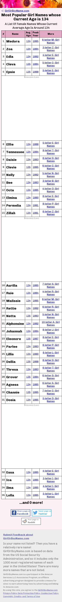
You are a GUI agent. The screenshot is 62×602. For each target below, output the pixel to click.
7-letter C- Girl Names (50, 392)
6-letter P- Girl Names (51, 346)
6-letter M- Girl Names (50, 41)
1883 (35, 159)
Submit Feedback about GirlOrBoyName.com (18, 536)
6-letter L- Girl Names (51, 354)
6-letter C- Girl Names (50, 167)
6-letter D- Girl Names (51, 160)
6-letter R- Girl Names (50, 308)
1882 (35, 56)
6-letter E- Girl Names (51, 198)
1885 (35, 41)
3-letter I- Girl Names (51, 480)
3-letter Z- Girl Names (51, 49)
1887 (35, 338)
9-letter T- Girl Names (51, 152)
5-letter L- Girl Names (51, 495)
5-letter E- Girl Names (51, 72)
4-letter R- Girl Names (50, 293)
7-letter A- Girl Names (50, 285)
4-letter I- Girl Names (51, 488)
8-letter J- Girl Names (51, 331)
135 (28, 64)
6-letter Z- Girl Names (51, 213)
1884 (35, 49)
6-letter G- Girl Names (50, 377)
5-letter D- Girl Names (51, 400)
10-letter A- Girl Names (51, 324)
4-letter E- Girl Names (51, 57)
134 (28, 41)
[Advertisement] (31, 109)
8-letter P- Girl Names (51, 205)
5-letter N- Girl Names (50, 175)
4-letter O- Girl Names (50, 190)
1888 (35, 71)
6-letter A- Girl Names (50, 384)
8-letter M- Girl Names (50, 301)
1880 (35, 197)
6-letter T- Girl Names (51, 369)
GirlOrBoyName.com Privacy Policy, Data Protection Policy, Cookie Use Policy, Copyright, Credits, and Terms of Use (31, 593)
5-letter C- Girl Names (50, 64)
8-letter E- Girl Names (51, 339)
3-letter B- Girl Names (51, 182)
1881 (35, 205)
